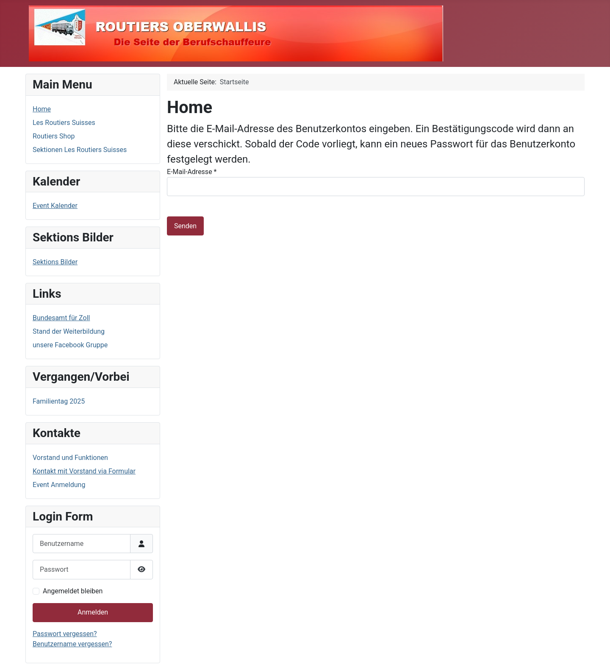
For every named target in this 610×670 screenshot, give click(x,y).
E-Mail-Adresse (191, 172)
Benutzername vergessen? (72, 644)
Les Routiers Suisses (64, 123)
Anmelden (93, 612)
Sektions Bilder (55, 262)
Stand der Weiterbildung (69, 331)
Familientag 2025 (59, 401)
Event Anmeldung (59, 485)
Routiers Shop (54, 136)
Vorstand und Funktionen (70, 458)
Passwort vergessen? (65, 634)
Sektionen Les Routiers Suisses (80, 150)
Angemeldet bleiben (73, 591)
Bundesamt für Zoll (61, 318)
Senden (185, 226)
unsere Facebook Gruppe (70, 345)
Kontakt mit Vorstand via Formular (84, 471)
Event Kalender (55, 206)
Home (42, 109)
